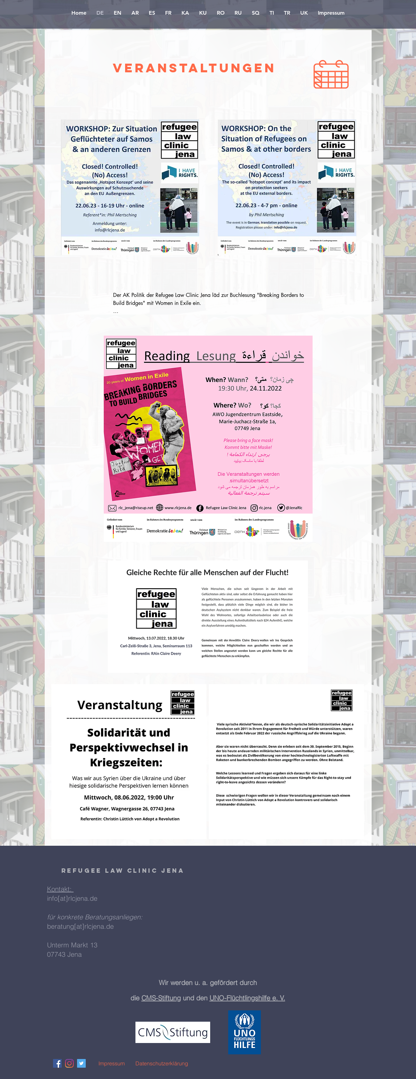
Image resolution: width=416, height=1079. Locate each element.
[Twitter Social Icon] (81, 1063)
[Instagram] (69, 1063)
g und (186, 998)
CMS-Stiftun (159, 998)
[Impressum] (111, 1063)
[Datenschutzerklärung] (161, 1063)
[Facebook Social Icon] (57, 1063)
